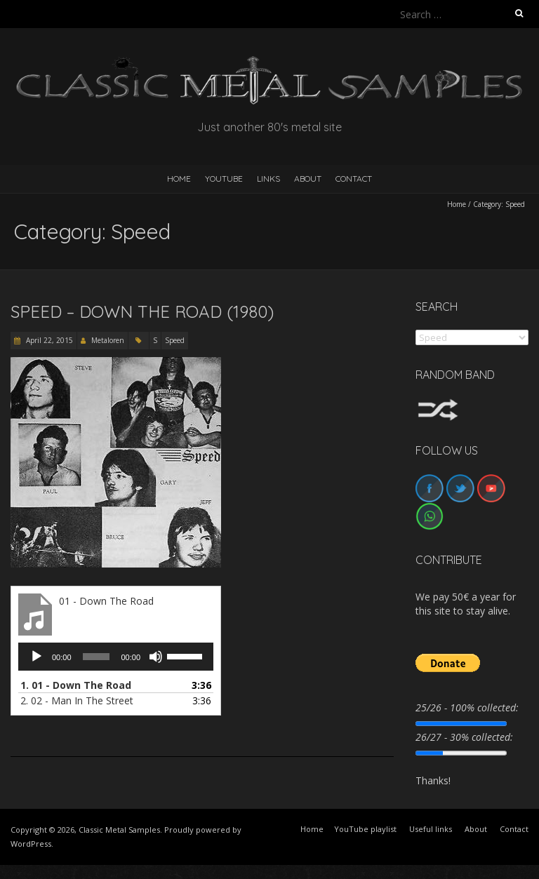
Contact (353, 178)
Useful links (430, 829)
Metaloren (107, 340)
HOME (179, 178)
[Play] (36, 657)
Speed (175, 340)
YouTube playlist (365, 829)
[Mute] (156, 657)
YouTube (224, 178)
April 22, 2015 (48, 340)
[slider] (96, 656)
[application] (115, 657)
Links (268, 178)
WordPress (31, 843)
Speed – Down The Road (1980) (142, 311)
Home (456, 204)
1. (75, 685)
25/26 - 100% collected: (467, 707)
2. (76, 700)
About (307, 178)
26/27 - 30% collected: (464, 737)
